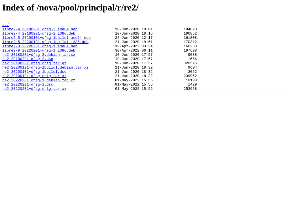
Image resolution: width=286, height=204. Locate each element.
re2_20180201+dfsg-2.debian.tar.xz (38, 61)
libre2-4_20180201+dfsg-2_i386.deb (38, 35)
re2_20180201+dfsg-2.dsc (27, 66)
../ (5, 25)
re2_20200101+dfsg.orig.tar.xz (34, 86)
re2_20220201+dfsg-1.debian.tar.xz (38, 91)
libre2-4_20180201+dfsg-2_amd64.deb (39, 30)
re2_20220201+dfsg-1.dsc (27, 96)
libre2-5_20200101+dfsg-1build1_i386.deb (45, 45)
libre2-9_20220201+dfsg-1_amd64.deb (39, 51)
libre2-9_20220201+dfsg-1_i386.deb (38, 56)
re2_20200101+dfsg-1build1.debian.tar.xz (45, 76)
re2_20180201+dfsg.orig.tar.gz (34, 71)
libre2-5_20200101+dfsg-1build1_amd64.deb (46, 40)
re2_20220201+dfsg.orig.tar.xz (34, 102)
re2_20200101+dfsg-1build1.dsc (34, 81)
